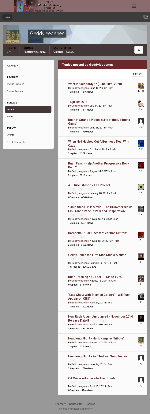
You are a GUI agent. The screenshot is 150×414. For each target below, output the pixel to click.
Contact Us (75, 403)
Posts (10, 116)
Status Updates (15, 84)
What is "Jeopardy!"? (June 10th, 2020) (95, 84)
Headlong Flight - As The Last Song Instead (98, 356)
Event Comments (16, 142)
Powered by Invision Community (75, 408)
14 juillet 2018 (77, 102)
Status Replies (15, 91)
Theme (60, 403)
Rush (110, 88)
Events (10, 134)
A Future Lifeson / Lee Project (89, 185)
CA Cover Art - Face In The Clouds (91, 378)
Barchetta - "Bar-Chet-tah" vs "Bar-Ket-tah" (97, 233)
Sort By (138, 74)
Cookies (90, 403)
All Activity (12, 65)
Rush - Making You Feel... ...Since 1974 (95, 276)
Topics (10, 109)
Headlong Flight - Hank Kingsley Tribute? (96, 338)
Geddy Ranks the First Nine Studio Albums (97, 255)
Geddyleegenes (80, 88)
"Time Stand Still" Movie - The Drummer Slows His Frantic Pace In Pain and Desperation (100, 209)
